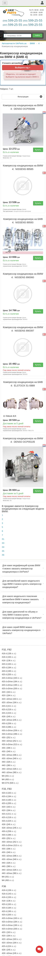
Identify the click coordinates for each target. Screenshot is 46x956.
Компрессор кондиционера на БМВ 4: (23, 221)
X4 (3, 547)
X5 (3, 551)
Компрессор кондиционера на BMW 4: (23, 107)
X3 (3, 543)
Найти (37, 35)
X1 (3, 539)
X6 (3, 555)
